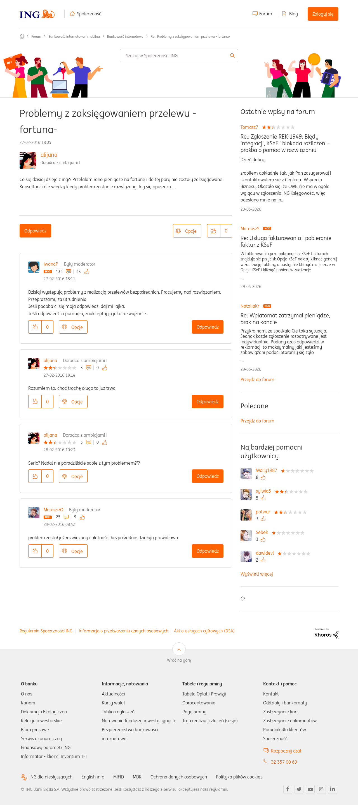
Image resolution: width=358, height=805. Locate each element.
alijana (49, 154)
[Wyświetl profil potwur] (264, 511)
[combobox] (179, 55)
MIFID (118, 777)
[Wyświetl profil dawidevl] (266, 553)
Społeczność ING (22, 36)
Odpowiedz (35, 231)
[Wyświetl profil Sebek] (263, 532)
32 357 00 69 (284, 762)
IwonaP (51, 264)
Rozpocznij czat (286, 751)
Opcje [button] (191, 231)
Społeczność (89, 13)
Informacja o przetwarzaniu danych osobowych (123, 630)
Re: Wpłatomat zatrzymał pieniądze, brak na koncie (285, 319)
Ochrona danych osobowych (178, 777)
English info (92, 777)
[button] (213, 231)
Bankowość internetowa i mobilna (74, 36)
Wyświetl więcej (257, 574)
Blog (293, 13)
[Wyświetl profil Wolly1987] (268, 470)
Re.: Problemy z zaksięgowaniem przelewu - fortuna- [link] (190, 36)
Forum (265, 13)
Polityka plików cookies (239, 777)
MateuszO (53, 509)
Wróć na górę (179, 660)
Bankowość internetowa (125, 36)
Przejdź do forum (257, 379)
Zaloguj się (323, 14)
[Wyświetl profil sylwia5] (265, 491)
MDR (137, 777)
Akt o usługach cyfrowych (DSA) (204, 630)
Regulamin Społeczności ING (46, 630)
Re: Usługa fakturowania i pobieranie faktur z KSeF (286, 241)
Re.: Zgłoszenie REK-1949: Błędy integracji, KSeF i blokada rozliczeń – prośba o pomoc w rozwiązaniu (285, 143)
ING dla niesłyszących (50, 777)
